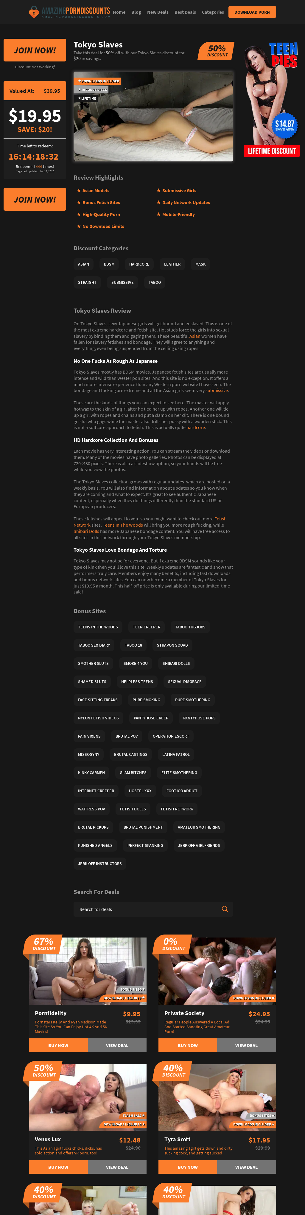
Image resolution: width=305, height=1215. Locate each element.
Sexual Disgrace (185, 681)
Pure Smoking (146, 699)
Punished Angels (95, 845)
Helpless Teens (137, 681)
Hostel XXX (140, 790)
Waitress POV (91, 809)
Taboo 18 (133, 645)
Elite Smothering (179, 772)
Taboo (155, 282)
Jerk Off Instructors (100, 863)
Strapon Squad (172, 645)
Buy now (58, 1045)
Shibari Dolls (86, 531)
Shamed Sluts (92, 681)
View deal (117, 1045)
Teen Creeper (146, 627)
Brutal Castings (130, 754)
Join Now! (35, 50)
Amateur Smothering (199, 827)
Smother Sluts (93, 663)
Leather (172, 264)
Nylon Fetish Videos (98, 718)
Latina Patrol (176, 754)
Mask (200, 264)
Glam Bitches (133, 772)
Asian (83, 264)
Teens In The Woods (123, 525)
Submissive (122, 282)
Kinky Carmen (91, 772)
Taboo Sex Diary (94, 645)
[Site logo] (69, 12)
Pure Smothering (192, 699)
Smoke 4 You (136, 663)
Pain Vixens (89, 736)
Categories (213, 12)
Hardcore (139, 264)
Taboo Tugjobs (190, 627)
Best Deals (185, 12)
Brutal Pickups (93, 827)
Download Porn (252, 12)
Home (119, 12)
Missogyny (88, 754)
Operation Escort (171, 736)
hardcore (195, 427)
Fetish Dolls (133, 809)
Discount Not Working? (35, 66)
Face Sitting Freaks (98, 699)
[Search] (225, 909)
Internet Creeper (96, 790)
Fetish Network (177, 809)
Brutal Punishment (143, 827)
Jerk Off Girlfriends (199, 845)
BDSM (109, 264)
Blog (136, 12)
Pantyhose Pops (199, 718)
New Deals (158, 12)
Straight (87, 282)
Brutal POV (127, 736)
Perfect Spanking (145, 845)
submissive (217, 390)
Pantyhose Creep (151, 718)
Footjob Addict (181, 790)
